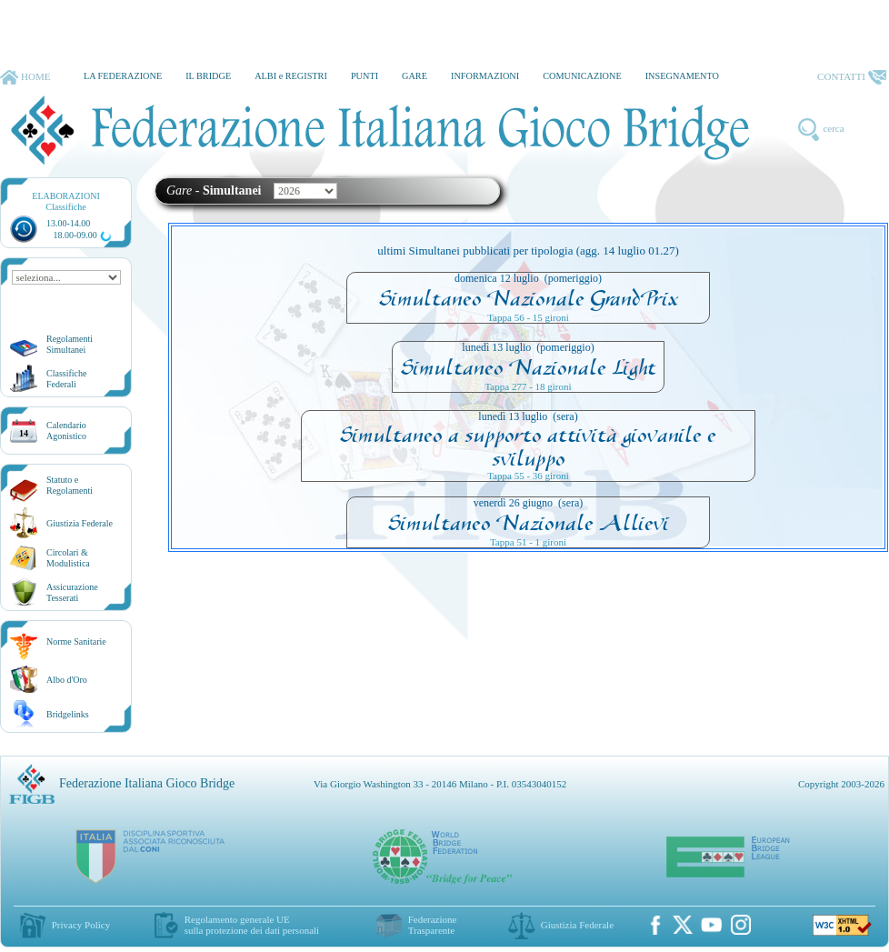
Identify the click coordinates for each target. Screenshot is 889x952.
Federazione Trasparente (432, 925)
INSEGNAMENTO (682, 76)
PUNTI (364, 76)
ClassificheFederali (66, 378)
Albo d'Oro (66, 680)
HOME (25, 77)
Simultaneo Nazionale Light (528, 367)
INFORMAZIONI (485, 76)
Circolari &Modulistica (68, 557)
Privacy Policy (81, 924)
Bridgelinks (67, 714)
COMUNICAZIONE (582, 76)
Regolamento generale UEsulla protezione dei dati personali (252, 925)
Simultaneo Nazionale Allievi (528, 522)
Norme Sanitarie (76, 641)
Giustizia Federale (79, 523)
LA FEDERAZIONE (123, 76)
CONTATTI (851, 77)
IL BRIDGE (208, 76)
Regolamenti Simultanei (69, 344)
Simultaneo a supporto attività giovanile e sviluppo (528, 446)
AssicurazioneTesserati (72, 592)
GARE (414, 76)
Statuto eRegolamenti (69, 485)
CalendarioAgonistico (66, 430)
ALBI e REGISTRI (291, 76)
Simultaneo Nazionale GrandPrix (528, 298)
